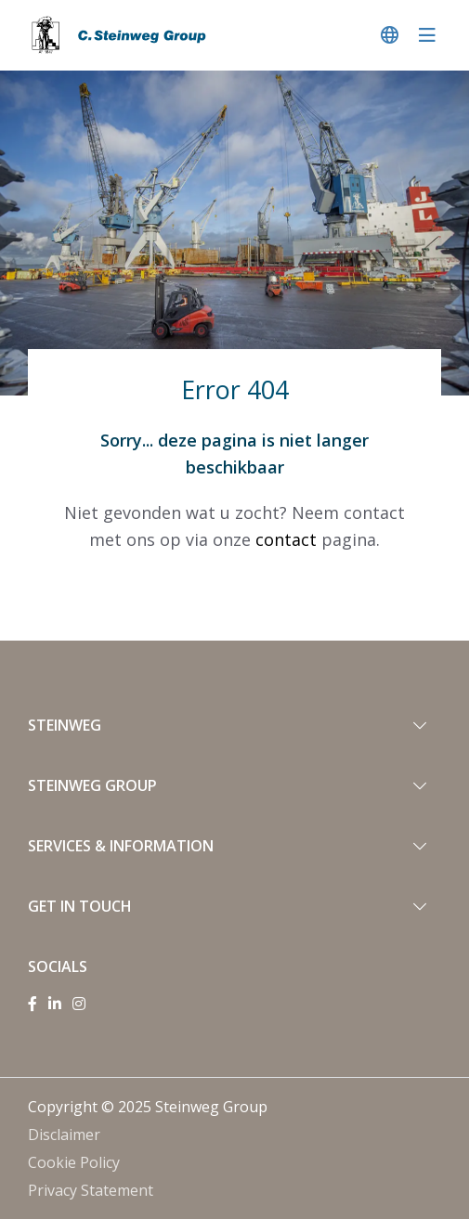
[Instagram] (78, 1004)
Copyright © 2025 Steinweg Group (147, 1106)
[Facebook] (32, 1004)
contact (286, 539)
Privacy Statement (90, 1190)
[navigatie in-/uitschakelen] (427, 34)
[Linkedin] (54, 1004)
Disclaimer (64, 1134)
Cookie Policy (74, 1162)
